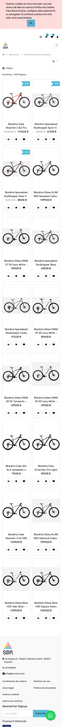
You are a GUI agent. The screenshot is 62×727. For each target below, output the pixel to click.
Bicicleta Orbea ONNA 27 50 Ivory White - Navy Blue (16, 258)
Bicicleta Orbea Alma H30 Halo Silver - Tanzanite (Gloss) (16, 593)
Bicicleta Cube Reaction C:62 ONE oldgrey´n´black (16, 526)
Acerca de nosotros (12, 689)
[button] (55, 61)
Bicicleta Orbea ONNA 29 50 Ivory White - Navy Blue (46, 392)
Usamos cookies (10, 683)
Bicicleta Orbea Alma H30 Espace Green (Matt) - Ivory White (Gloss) (46, 593)
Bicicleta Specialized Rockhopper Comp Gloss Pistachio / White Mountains (16, 325)
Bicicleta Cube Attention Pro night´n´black (46, 459)
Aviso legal (8, 676)
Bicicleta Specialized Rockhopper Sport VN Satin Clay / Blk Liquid (46, 124)
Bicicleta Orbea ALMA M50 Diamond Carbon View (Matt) (46, 526)
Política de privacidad (45, 676)
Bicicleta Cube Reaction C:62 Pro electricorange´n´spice (16, 124)
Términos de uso (42, 670)
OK (31, 23)
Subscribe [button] (41, 701)
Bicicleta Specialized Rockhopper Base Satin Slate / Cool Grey (46, 258)
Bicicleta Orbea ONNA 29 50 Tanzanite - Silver (16, 392)
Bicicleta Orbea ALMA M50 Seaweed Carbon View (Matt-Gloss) (46, 191)
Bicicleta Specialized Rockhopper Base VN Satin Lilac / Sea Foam (16, 191)
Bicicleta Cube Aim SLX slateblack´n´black (16, 459)
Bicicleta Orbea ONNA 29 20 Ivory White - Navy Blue (46, 325)
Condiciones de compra (14, 670)
